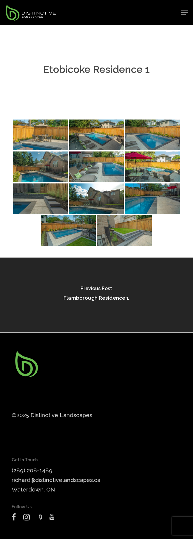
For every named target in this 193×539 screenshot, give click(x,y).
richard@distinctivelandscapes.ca (56, 480)
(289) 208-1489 (32, 470)
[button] (184, 13)
